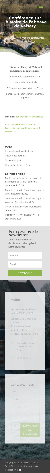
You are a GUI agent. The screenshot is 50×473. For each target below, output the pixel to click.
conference (37, 116)
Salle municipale (13, 160)
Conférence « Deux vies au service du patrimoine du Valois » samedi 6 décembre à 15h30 (23, 182)
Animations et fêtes (28, 37)
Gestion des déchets (15, 155)
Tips (19, 469)
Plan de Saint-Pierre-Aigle (17, 165)
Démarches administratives (19, 151)
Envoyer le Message (30, 430)
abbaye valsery (23, 116)
